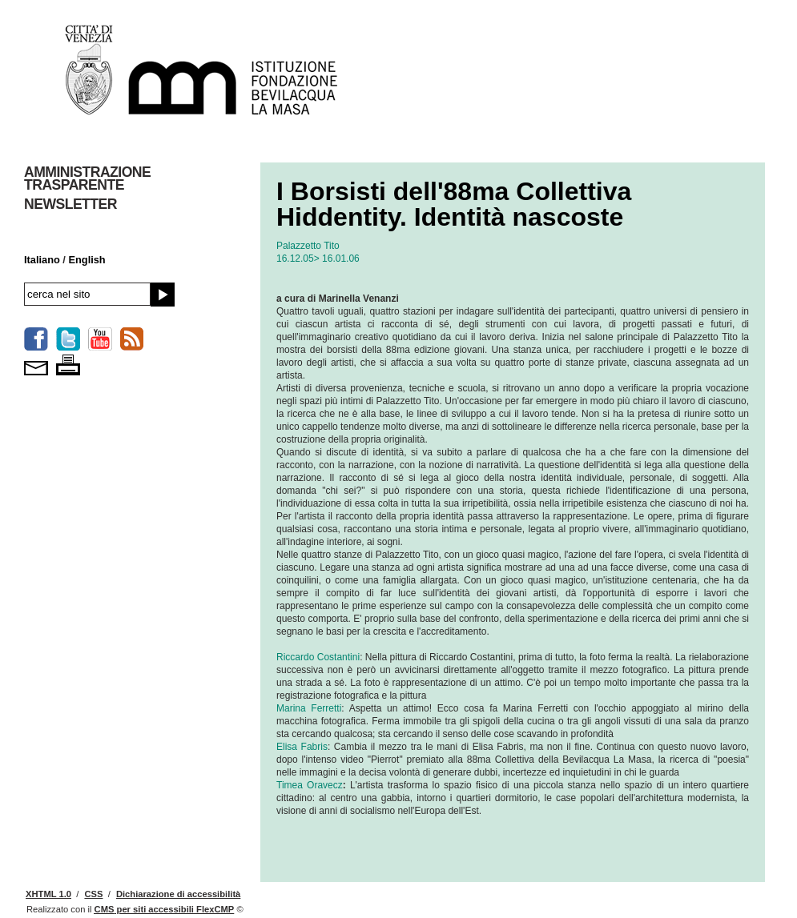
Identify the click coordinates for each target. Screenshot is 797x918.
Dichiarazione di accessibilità (178, 894)
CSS (93, 894)
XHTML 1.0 (48, 894)
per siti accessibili (165, 909)
